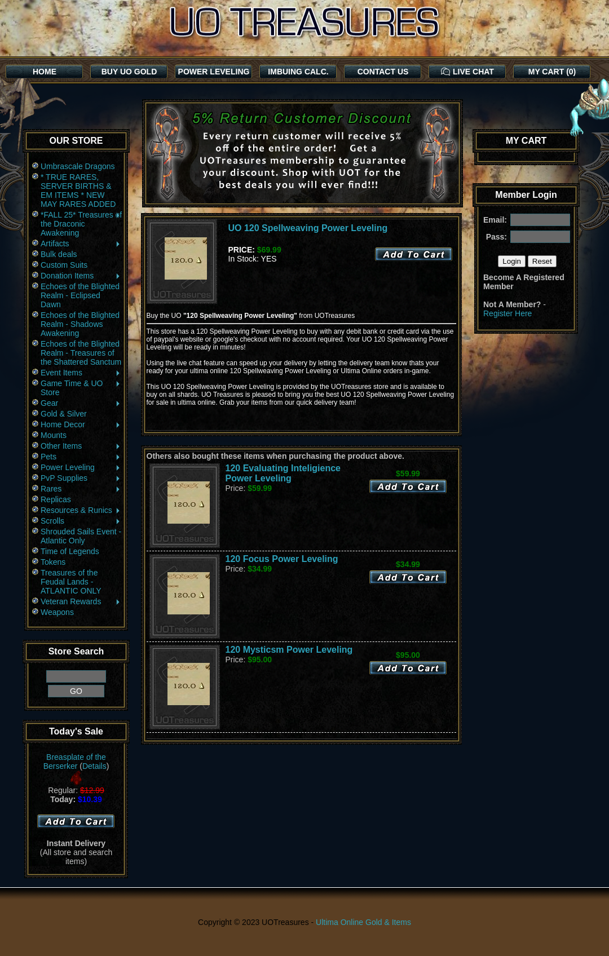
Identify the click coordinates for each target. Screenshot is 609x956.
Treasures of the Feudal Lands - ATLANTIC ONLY (71, 581)
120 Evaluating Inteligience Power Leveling (283, 473)
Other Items (81, 445)
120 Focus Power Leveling (282, 559)
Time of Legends (70, 551)
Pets (81, 456)
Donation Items (81, 275)
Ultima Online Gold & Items (363, 922)
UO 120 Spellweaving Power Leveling (308, 228)
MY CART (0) (552, 71)
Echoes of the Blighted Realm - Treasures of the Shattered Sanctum (81, 352)
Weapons (57, 612)
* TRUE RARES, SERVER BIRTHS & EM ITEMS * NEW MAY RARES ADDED (78, 190)
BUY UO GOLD (129, 71)
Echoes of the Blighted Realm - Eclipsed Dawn (80, 295)
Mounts (54, 435)
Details (94, 766)
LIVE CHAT (467, 71)
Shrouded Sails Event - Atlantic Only (81, 536)
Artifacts (81, 243)
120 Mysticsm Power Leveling (289, 649)
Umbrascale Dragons (78, 166)
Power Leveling (81, 467)
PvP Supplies (81, 478)
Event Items (81, 372)
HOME (44, 71)
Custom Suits (64, 264)
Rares (81, 488)
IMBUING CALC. (298, 71)
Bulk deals (59, 254)
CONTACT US (383, 71)
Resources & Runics (81, 510)
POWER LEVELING (214, 71)
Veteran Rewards (81, 601)
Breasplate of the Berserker (74, 762)
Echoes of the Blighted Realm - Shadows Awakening (80, 324)
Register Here (507, 313)
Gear (81, 403)
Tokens (53, 561)
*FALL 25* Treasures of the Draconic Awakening (81, 223)
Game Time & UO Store (81, 388)
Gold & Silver (64, 413)
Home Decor (81, 424)
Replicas (56, 499)
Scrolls (81, 520)
